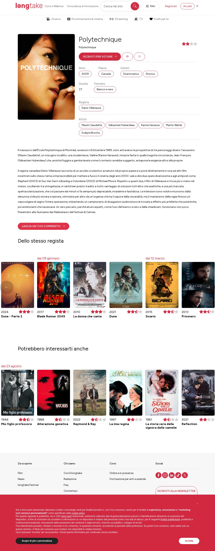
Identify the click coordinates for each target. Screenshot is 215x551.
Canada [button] (106, 74)
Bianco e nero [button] (105, 89)
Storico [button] (150, 74)
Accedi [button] (187, 6)
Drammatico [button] (131, 74)
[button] (100, 57)
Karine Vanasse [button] (150, 125)
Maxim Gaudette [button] (92, 125)
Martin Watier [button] (174, 125)
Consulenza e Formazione (82, 6)
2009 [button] (85, 74)
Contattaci (70, 490)
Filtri (150, 6)
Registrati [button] (171, 6)
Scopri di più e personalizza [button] (37, 541)
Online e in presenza (122, 473)
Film (20, 473)
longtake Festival (28, 485)
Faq (66, 485)
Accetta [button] (189, 541)
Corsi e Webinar (54, 6)
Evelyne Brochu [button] (91, 132)
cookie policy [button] (78, 513)
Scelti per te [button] (159, 19)
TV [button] (138, 19)
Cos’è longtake (73, 473)
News (21, 479)
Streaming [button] (119, 19)
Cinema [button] (53, 19)
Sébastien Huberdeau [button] (121, 125)
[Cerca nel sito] (120, 6)
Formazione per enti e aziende (128, 479)
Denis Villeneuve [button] (91, 108)
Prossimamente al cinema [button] (85, 19)
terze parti (66, 516)
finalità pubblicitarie (170, 519)
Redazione (70, 479)
